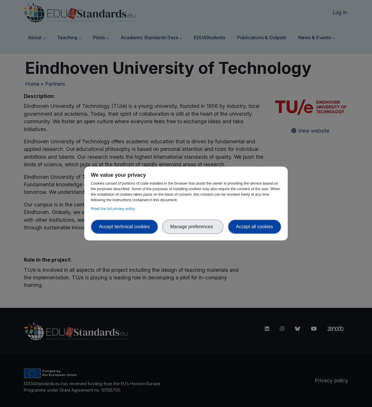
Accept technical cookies (124, 226)
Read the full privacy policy (114, 208)
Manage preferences (193, 226)
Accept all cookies (254, 226)
